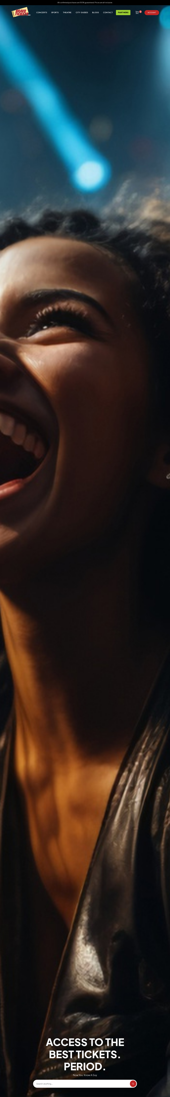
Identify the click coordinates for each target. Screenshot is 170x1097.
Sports (55, 12)
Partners (123, 12)
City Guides (82, 12)
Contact (108, 12)
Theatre (67, 12)
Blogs (95, 12)
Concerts (41, 12)
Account (152, 13)
